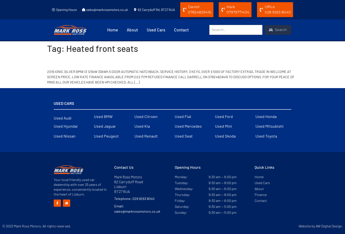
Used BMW (103, 116)
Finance (261, 194)
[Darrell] (184, 9)
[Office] (261, 9)
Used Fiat (183, 116)
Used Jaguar (105, 126)
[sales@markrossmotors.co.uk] (83, 9)
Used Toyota (266, 136)
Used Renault (146, 136)
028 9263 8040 (143, 198)
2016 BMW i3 (65, 61)
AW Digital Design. (329, 226)
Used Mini (223, 126)
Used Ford (224, 116)
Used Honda (266, 116)
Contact (181, 29)
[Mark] (223, 9)
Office (270, 7)
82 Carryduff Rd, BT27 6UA (156, 10)
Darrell (193, 7)
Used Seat (184, 136)
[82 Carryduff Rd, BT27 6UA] (135, 9)
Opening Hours (66, 10)
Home (112, 29)
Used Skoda (225, 136)
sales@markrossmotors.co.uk (107, 10)
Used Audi (63, 118)
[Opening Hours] (53, 9)
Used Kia (142, 126)
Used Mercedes (188, 126)
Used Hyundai (66, 126)
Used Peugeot (106, 136)
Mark (230, 7)
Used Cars (156, 29)
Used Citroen (146, 116)
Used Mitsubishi (269, 126)
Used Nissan (64, 136)
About (132, 29)
